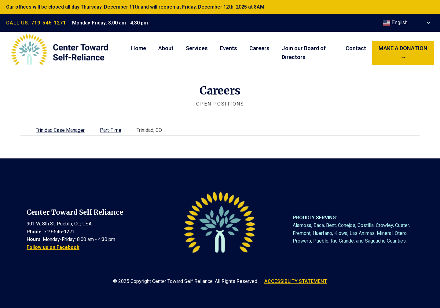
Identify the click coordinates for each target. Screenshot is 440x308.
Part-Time (110, 130)
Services (197, 48)
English (395, 23)
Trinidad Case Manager (60, 130)
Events (228, 48)
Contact (356, 48)
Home (138, 48)
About (166, 48)
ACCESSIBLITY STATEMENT (295, 281)
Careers (259, 48)
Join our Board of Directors (304, 52)
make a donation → (403, 52)
